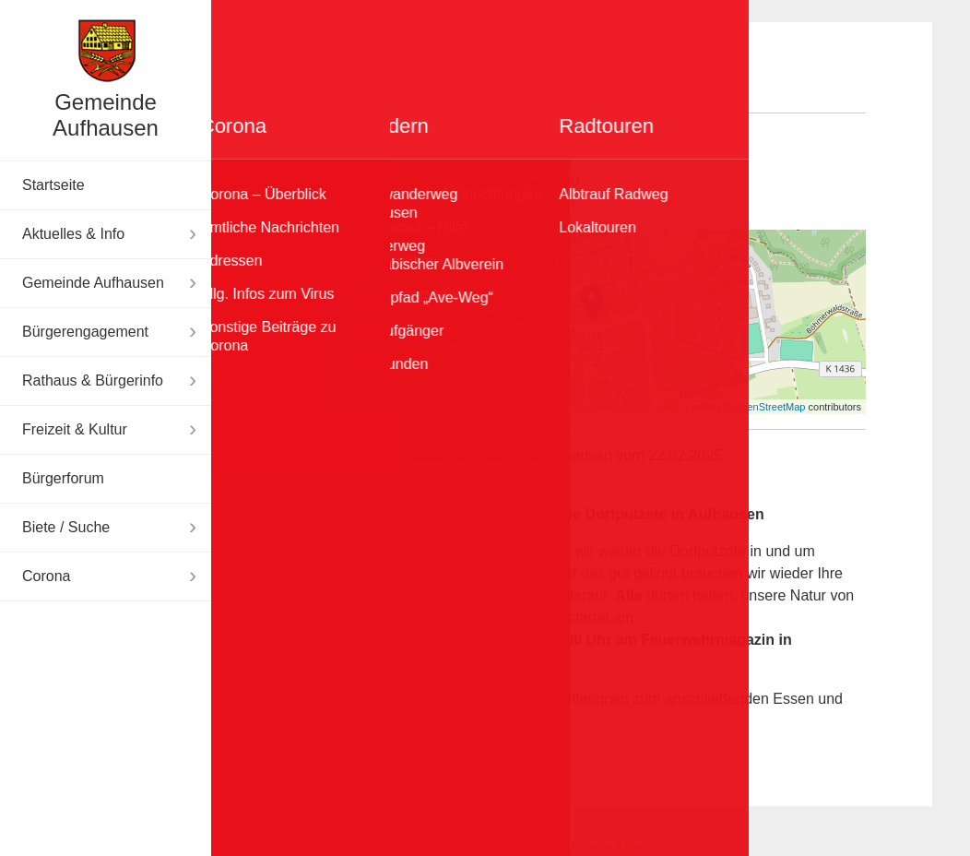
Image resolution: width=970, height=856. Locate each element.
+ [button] (342, 254)
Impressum (527, 846)
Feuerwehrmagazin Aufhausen (475, 203)
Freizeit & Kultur (74, 429)
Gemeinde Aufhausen (106, 114)
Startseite (53, 185)
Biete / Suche (66, 527)
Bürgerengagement (85, 331)
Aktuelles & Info (73, 234)
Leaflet (700, 406)
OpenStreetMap (770, 406)
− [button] (342, 282)
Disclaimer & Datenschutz (623, 846)
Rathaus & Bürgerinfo (92, 380)
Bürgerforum (63, 478)
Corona (46, 576)
